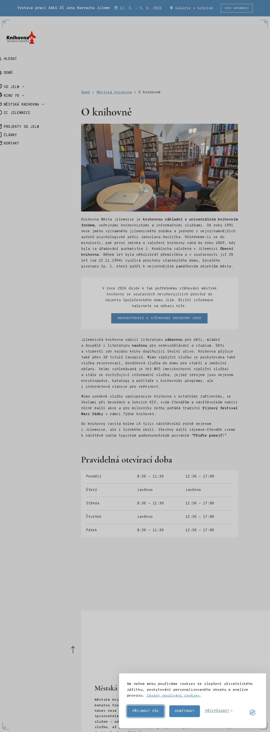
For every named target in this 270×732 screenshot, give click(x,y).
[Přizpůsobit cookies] (219, 711)
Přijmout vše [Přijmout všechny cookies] (145, 711)
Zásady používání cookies (173, 696)
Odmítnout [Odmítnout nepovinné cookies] (185, 711)
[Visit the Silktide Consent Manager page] (252, 712)
